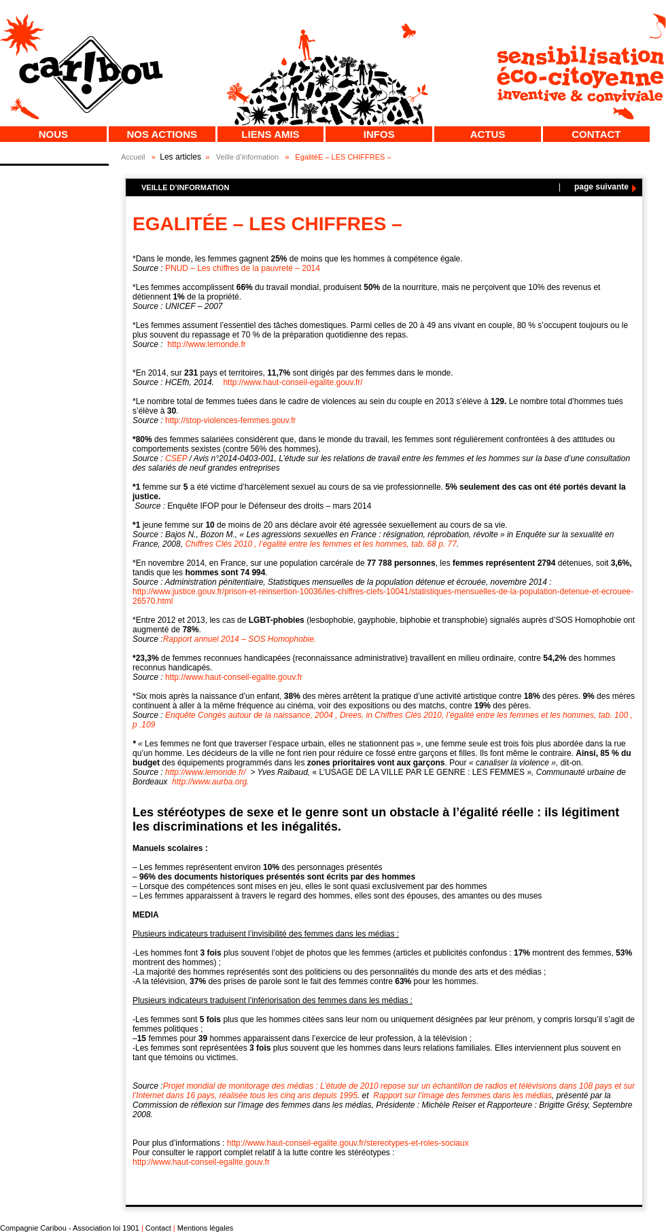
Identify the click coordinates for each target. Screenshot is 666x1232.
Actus (488, 134)
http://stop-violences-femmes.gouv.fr (230, 420)
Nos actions (161, 134)
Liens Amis (270, 134)
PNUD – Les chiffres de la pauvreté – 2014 (242, 268)
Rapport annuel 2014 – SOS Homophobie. (241, 639)
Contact (596, 134)
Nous (53, 134)
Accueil (133, 157)
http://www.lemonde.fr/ (205, 772)
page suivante (601, 187)
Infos (379, 134)
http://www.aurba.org (210, 781)
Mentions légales (205, 1228)
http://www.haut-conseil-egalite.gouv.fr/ (292, 382)
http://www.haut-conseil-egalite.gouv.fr (233, 677)
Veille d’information (247, 157)
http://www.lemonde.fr (206, 344)
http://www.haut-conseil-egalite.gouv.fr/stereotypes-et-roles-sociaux (346, 1143)
